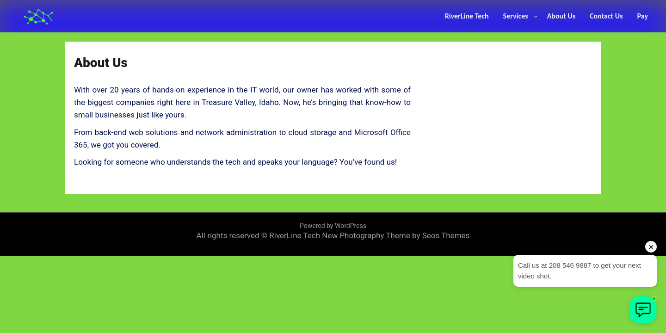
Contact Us (606, 16)
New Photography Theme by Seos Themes (395, 235)
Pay (642, 16)
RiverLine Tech (467, 16)
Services (515, 16)
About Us (561, 16)
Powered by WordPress (333, 225)
